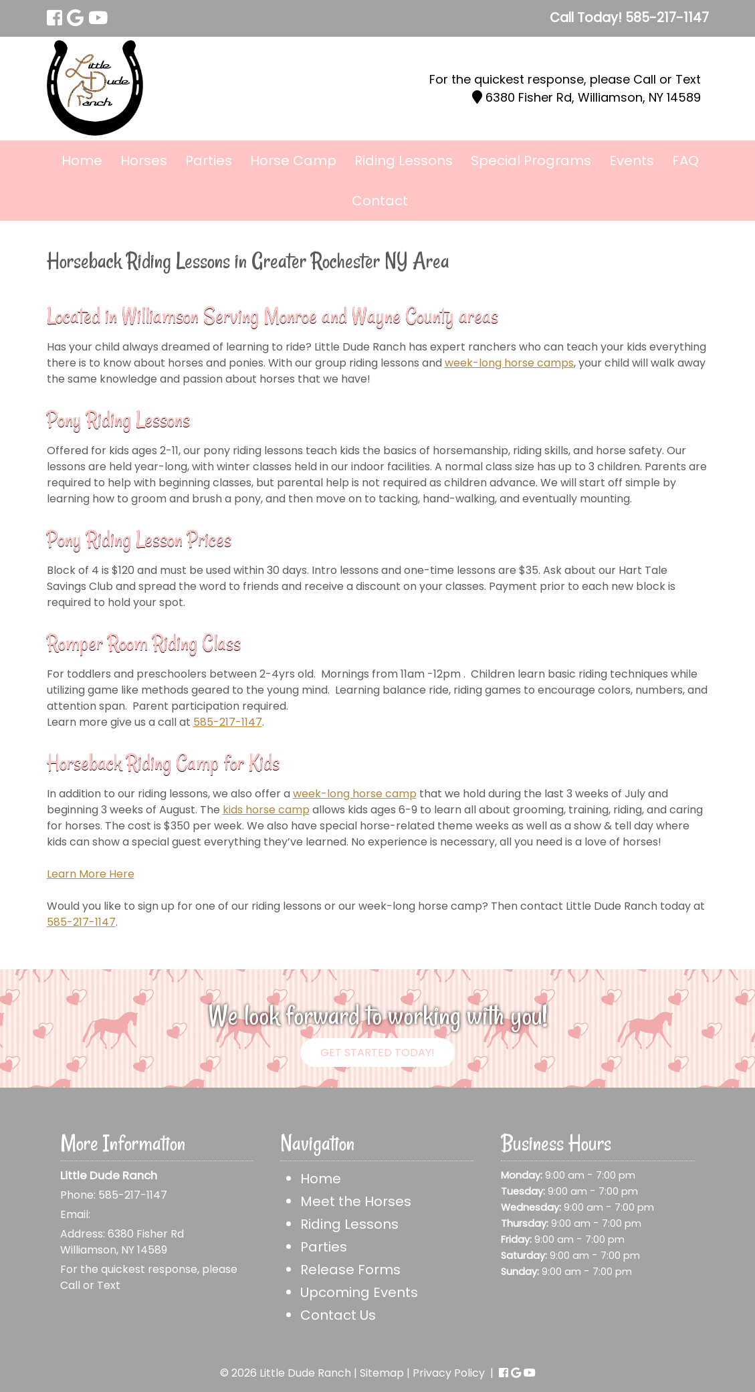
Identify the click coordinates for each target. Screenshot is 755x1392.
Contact (380, 200)
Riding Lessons (403, 160)
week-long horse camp (355, 793)
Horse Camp (293, 160)
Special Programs (531, 160)
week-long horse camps (509, 363)
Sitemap (382, 1373)
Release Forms (350, 1269)
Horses (143, 160)
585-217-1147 (227, 722)
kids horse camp (266, 809)
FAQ (685, 160)
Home (82, 160)
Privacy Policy (449, 1373)
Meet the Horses (355, 1201)
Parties (208, 160)
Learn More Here (90, 874)
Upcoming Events (359, 1292)
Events (631, 160)
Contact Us (338, 1315)
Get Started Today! (377, 1052)
